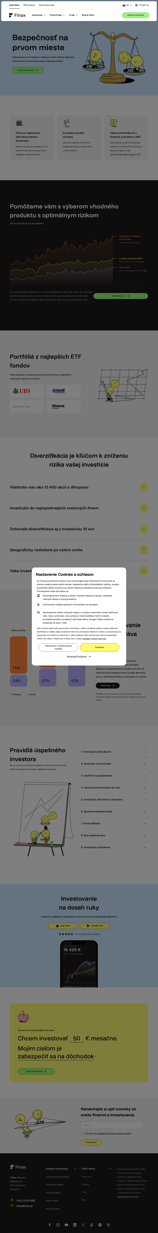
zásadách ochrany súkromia (94, 639)
